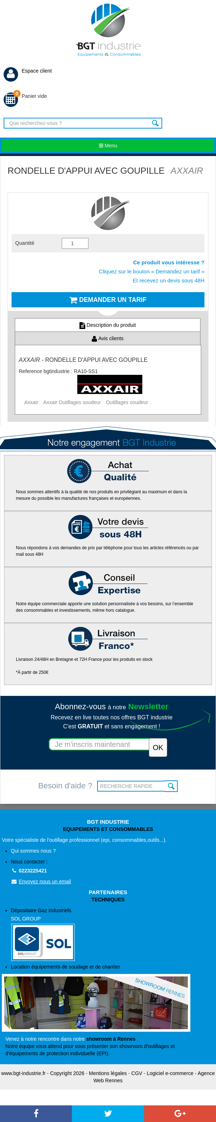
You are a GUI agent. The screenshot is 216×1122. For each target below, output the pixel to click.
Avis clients (108, 338)
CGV (136, 1073)
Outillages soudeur (127, 402)
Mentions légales (108, 1073)
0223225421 (29, 871)
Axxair (31, 402)
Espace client (28, 70)
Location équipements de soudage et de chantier (65, 967)
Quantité (24, 243)
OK (171, 786)
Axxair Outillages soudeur (72, 402)
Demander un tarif (107, 299)
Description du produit (107, 325)
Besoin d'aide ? (65, 785)
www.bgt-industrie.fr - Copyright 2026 (42, 1073)
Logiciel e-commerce (170, 1073)
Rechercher (156, 123)
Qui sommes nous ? (33, 851)
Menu (108, 145)
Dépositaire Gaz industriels (112, 934)
